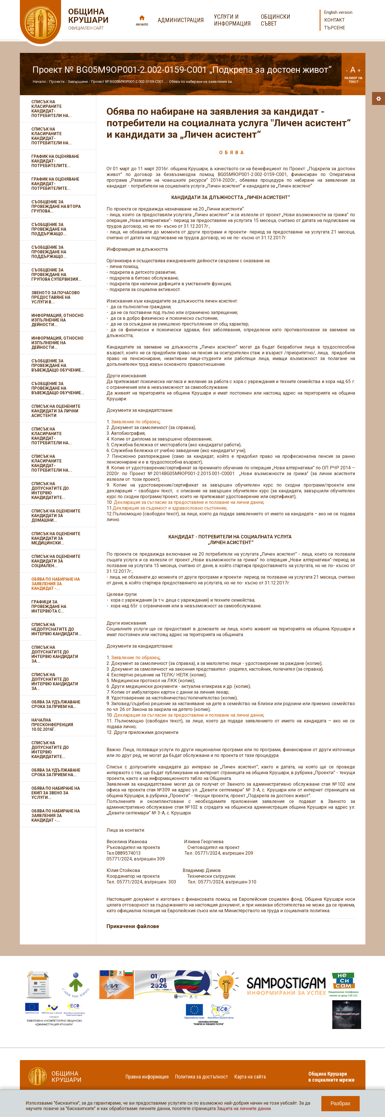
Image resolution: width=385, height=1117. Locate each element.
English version (338, 12)
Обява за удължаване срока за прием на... (55, 704)
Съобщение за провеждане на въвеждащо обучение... (57, 365)
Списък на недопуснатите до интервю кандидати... (56, 629)
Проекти (57, 81)
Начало (142, 24)
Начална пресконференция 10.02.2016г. (52, 725)
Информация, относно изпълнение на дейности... (57, 320)
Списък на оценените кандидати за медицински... (55, 538)
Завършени (78, 81)
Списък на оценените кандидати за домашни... (55, 516)
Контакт (334, 20)
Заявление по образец (135, 421)
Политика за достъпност (201, 1077)
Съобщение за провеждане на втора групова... (56, 206)
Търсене (334, 27)
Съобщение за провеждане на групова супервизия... (56, 275)
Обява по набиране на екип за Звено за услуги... (55, 793)
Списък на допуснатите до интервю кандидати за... (54, 654)
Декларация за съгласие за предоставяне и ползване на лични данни (188, 502)
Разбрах (340, 1103)
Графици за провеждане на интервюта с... (48, 606)
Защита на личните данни (244, 1108)
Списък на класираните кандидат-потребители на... (51, 109)
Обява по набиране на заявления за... (201, 81)
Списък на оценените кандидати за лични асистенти (55, 411)
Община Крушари (87, 19)
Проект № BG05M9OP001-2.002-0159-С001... (128, 81)
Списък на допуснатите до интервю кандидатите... (50, 490)
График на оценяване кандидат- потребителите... (55, 161)
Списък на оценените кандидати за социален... (55, 561)
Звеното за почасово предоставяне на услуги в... (55, 297)
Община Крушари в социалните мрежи (331, 1077)
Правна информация (147, 1077)
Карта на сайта (250, 1077)
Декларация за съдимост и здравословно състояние (169, 508)
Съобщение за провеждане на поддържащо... (49, 229)
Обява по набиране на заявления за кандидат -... (55, 584)
